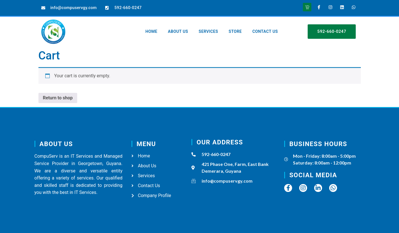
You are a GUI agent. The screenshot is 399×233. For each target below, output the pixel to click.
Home (152, 27)
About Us (180, 27)
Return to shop (58, 98)
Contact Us (159, 36)
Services (212, 27)
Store (241, 27)
